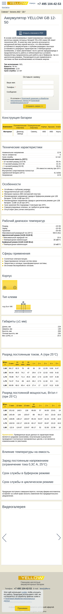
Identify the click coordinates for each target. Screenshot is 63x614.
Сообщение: (12, 92)
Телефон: (11, 87)
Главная (4, 12)
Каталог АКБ (15, 12)
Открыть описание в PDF (33, 33)
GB (23, 12)
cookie (24, 592)
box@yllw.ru (45, 589)
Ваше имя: (11, 83)
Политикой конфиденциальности (25, 102)
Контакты (5, 7)
